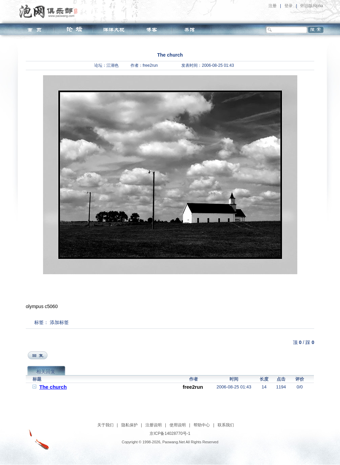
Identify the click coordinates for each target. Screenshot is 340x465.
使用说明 (177, 425)
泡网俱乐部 (50, 11)
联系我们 (226, 425)
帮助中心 (202, 425)
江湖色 (112, 65)
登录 (288, 5)
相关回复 (45, 371)
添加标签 (59, 322)
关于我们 (105, 425)
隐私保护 (129, 425)
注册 (272, 5)
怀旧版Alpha (311, 5)
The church (53, 387)
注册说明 (153, 425)
